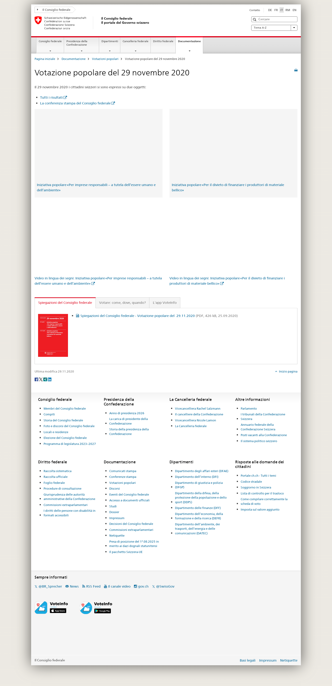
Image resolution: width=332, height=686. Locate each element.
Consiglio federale (50, 41)
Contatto (254, 10)
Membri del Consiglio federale (65, 408)
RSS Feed (93, 586)
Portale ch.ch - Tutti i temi (258, 475)
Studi (113, 506)
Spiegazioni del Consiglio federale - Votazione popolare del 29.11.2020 (159, 315)
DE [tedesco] (270, 10)
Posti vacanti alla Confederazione (264, 435)
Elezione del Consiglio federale (65, 438)
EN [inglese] (294, 10)
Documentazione (190, 42)
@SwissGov (165, 586)
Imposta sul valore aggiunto (260, 509)
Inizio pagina (287, 371)
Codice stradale (251, 481)
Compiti (49, 414)
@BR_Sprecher (50, 586)
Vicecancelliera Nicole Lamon (195, 420)
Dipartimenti (109, 41)
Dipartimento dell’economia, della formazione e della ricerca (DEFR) (199, 516)
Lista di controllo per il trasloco (262, 493)
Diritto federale (163, 41)
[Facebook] (37, 379)
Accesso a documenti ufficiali (129, 500)
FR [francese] (276, 10)
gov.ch (143, 586)
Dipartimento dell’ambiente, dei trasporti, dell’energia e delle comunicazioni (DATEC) (197, 528)
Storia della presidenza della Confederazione (129, 431)
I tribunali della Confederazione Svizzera (263, 416)
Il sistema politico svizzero (259, 441)
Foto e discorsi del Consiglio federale (69, 426)
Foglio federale (54, 483)
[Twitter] (41, 379)
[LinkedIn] (49, 379)
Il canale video (119, 586)
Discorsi (114, 488)
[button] (255, 19)
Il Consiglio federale (53, 9)
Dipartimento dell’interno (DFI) (196, 477)
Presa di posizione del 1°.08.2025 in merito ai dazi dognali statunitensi (134, 544)
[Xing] (45, 379)
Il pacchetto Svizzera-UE (125, 552)
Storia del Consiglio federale (63, 420)
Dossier (114, 512)
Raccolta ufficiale (56, 477)
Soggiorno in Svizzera (256, 487)
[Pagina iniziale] (100, 22)
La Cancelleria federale (191, 426)
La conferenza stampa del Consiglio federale (75, 103)
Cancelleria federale (135, 41)
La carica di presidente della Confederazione (128, 421)
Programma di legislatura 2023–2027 (70, 444)
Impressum (117, 518)
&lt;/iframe (98, 146)
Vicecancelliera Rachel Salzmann (197, 408)
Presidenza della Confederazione (76, 42)
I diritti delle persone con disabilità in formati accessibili (69, 513)
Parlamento (249, 408)
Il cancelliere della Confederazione (199, 414)
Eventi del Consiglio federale (129, 494)
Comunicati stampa (122, 471)
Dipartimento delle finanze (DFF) (198, 508)
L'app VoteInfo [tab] (165, 302)
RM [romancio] (287, 10)
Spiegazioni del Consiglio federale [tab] (65, 302)
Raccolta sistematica (57, 471)
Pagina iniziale (45, 59)
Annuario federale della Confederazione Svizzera (258, 427)
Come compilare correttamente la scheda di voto (264, 501)
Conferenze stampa (122, 477)
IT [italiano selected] (281, 10)
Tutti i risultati (51, 97)
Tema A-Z (274, 27)
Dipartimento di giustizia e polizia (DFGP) (199, 485)
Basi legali (247, 660)
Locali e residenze (56, 432)
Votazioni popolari (105, 59)
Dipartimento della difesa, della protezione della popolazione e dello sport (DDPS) (201, 497)
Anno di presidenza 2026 (126, 413)
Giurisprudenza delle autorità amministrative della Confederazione (69, 497)
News (74, 586)
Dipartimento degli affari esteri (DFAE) (201, 471)
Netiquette (117, 535)
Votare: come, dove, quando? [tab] (122, 302)
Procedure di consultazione (62, 488)
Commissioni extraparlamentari (66, 505)
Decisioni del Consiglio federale (131, 524)
